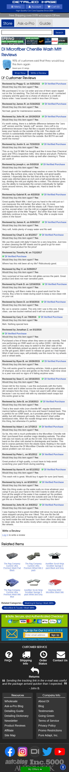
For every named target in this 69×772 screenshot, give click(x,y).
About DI (43, 701)
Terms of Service (48, 720)
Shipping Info (26, 659)
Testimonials (46, 710)
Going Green (46, 715)
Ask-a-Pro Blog (13, 706)
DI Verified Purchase (54, 84)
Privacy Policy (47, 725)
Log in (5, 535)
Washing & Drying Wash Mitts (39, 603)
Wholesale (10, 701)
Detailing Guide (14, 710)
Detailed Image (34, 2)
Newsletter (11, 720)
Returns (34, 674)
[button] (63, 767)
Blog (41, 706)
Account (34, 6)
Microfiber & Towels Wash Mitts (19, 607)
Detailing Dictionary (16, 715)
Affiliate (9, 730)
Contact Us (60, 658)
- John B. (34, 688)
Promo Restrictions (50, 730)
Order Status (43, 659)
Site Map (9, 735)
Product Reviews (14, 725)
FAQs (8, 658)
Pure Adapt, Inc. (48, 735)
